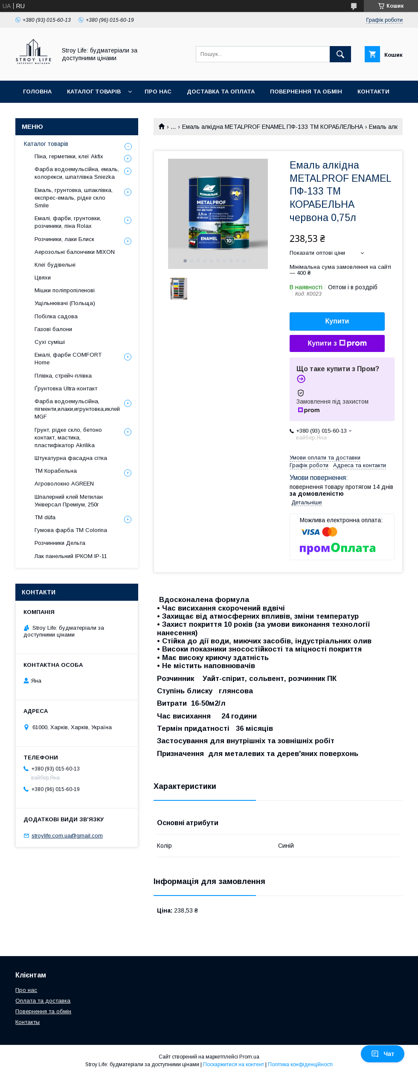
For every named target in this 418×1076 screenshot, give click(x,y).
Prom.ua (249, 1057)
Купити (337, 321)
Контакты (27, 1022)
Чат (382, 1054)
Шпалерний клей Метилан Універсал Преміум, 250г (69, 501)
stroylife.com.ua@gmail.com (67, 835)
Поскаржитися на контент (233, 1064)
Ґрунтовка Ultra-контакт (66, 388)
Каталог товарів (94, 91)
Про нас (158, 91)
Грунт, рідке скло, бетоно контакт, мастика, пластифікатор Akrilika (68, 437)
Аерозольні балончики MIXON (75, 252)
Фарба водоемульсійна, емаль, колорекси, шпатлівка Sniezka (77, 173)
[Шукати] (340, 54)
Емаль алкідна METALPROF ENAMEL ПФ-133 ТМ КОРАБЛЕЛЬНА (272, 126)
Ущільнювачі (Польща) (65, 303)
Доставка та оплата (221, 91)
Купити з (337, 343)
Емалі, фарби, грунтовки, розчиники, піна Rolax (68, 222)
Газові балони (53, 329)
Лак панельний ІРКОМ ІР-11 (71, 556)
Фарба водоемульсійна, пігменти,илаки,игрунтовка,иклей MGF (77, 409)
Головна (37, 91)
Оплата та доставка (42, 1000)
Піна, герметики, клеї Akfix (69, 156)
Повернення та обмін (306, 91)
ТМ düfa (45, 517)
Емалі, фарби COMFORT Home (68, 359)
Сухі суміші (50, 342)
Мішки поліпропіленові (65, 290)
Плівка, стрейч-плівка (63, 375)
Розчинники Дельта (60, 543)
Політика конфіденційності (300, 1064)
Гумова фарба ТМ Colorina (71, 530)
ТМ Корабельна (56, 471)
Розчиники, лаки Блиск (64, 239)
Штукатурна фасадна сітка (71, 458)
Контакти (373, 91)
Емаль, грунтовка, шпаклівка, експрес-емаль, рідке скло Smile (74, 198)
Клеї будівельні (55, 265)
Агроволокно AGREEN (64, 483)
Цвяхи (43, 277)
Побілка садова (56, 316)
